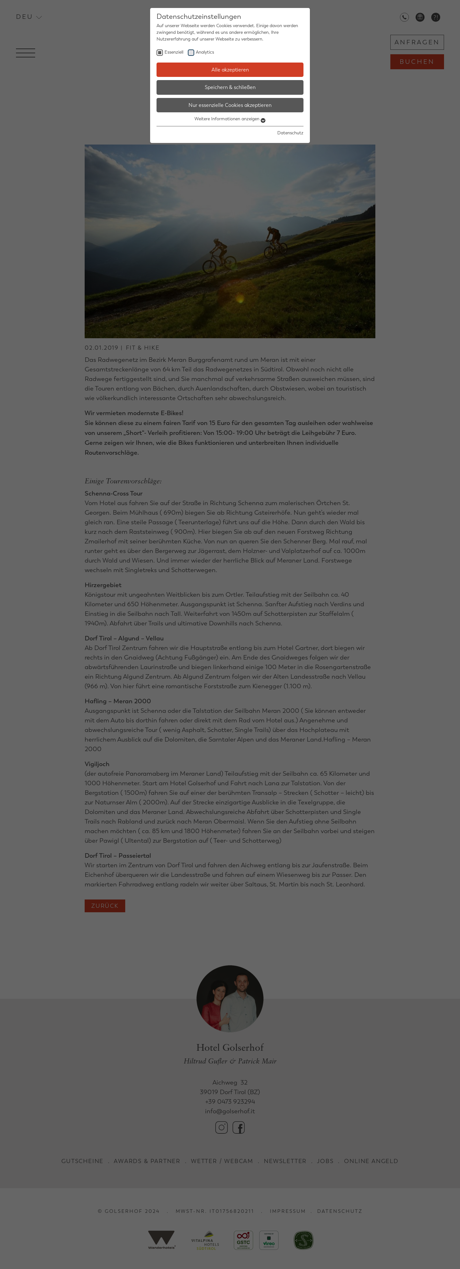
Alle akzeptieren (230, 70)
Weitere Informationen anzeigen (230, 119)
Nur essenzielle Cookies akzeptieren (230, 105)
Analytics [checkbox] (205, 52)
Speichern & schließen (230, 87)
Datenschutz (290, 133)
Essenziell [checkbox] (174, 52)
